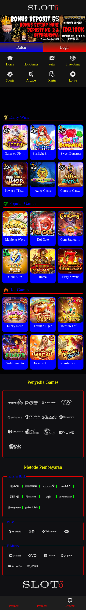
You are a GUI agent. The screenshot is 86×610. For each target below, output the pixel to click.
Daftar (21, 47)
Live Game (73, 61)
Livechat (70, 602)
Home (10, 61)
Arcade (31, 77)
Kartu (51, 77)
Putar (52, 61)
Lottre (73, 77)
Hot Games (31, 61)
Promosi (14, 602)
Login (65, 47)
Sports (10, 77)
